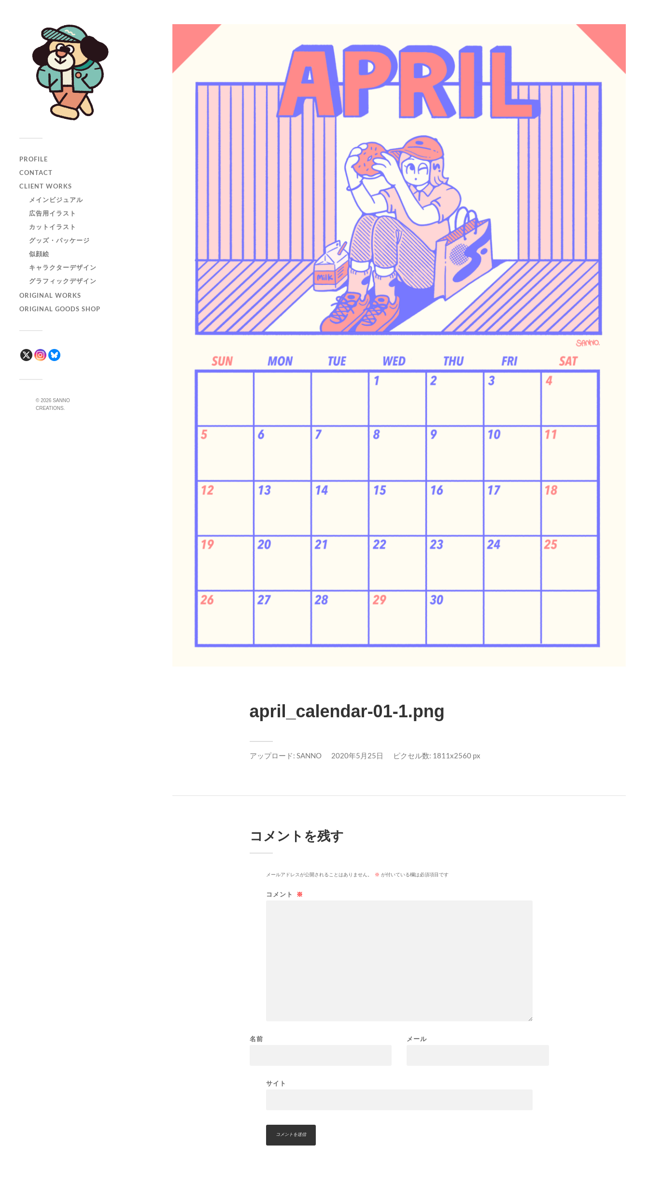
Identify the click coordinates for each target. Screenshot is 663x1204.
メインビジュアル (56, 199)
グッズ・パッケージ (59, 240)
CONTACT (36, 172)
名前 (256, 1039)
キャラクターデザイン (63, 267)
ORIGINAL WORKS (50, 295)
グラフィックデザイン (63, 281)
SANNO (309, 755)
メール (417, 1039)
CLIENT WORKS (45, 186)
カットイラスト (52, 227)
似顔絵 (39, 254)
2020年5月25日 (357, 755)
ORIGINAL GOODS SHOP (59, 309)
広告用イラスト (52, 213)
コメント (285, 894)
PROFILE (33, 159)
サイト (276, 1083)
